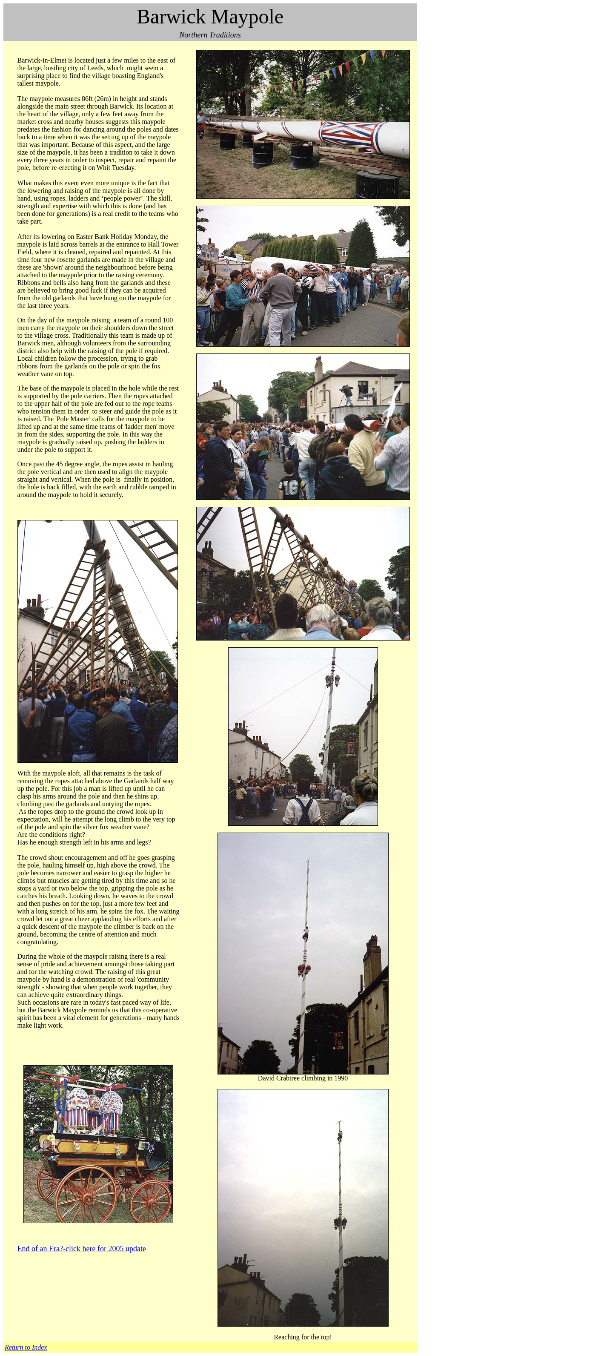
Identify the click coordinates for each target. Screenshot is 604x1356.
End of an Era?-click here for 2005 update (81, 1248)
